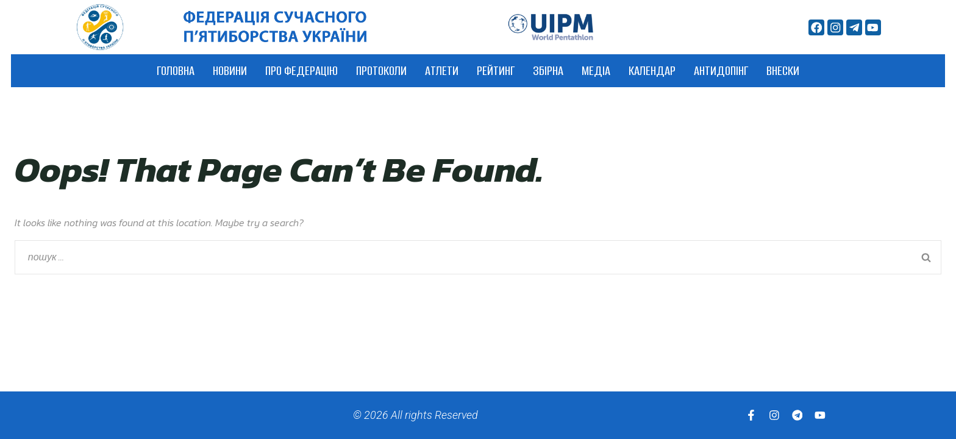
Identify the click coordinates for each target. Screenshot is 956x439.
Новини (230, 70)
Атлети (441, 70)
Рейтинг (496, 70)
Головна (175, 70)
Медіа (596, 70)
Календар (652, 70)
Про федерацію (301, 70)
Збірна (548, 70)
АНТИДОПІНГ (721, 70)
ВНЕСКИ (782, 70)
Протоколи (381, 70)
